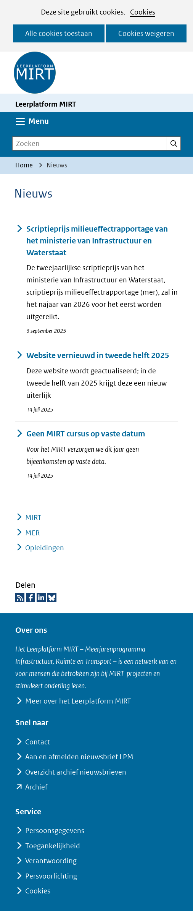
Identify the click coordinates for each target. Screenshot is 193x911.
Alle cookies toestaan (58, 33)
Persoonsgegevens (54, 830)
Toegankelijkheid (52, 845)
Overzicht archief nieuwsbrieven (75, 772)
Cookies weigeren (146, 33)
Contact (37, 742)
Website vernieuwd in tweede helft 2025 (92, 355)
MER (32, 532)
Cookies (142, 12)
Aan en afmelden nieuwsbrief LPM (79, 756)
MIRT (33, 517)
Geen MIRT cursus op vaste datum (80, 434)
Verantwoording (51, 860)
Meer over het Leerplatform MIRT (78, 701)
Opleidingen (44, 547)
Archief (36, 787)
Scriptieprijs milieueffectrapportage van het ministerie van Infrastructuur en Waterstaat (91, 241)
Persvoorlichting (51, 876)
